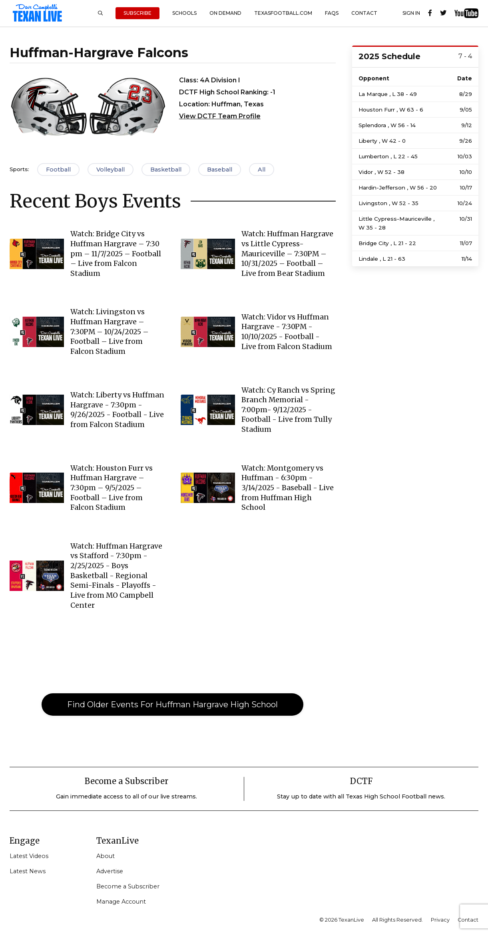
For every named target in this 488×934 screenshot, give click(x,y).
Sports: (19, 169)
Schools (184, 13)
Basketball (165, 169)
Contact (364, 13)
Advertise (109, 871)
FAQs (332, 13)
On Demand (225, 13)
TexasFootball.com (283, 13)
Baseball (219, 169)
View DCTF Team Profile (220, 116)
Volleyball (110, 169)
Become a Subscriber (127, 886)
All (261, 169)
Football (58, 169)
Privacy (440, 920)
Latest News (28, 871)
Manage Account (121, 901)
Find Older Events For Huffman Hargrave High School (172, 704)
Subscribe (137, 13)
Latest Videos (29, 856)
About (105, 856)
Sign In (411, 13)
